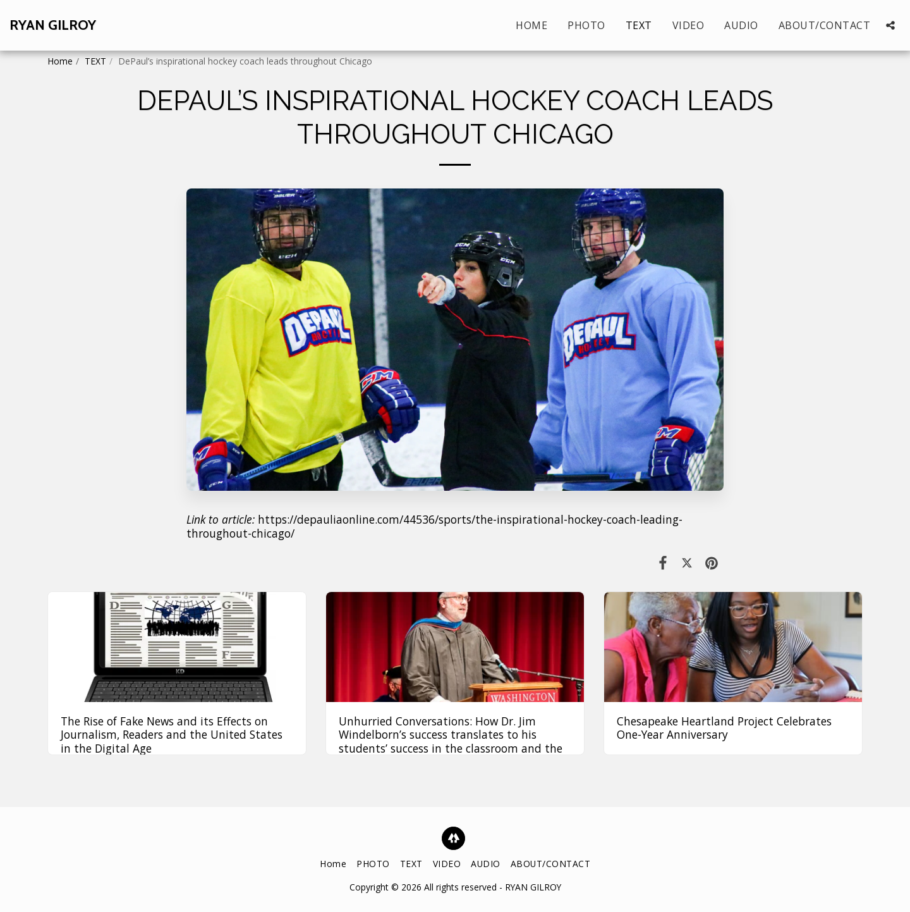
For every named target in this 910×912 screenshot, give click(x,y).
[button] (890, 25)
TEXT (95, 61)
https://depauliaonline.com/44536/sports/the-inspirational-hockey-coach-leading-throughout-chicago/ (434, 526)
